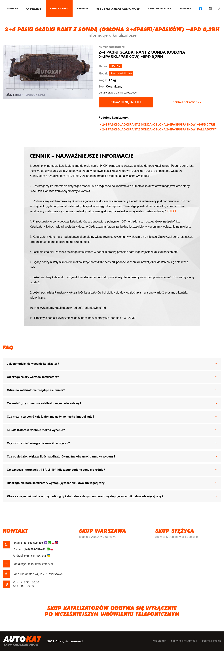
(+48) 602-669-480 (32, 542)
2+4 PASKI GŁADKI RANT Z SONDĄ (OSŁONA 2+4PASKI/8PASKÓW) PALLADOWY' (159, 129)
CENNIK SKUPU (59, 8)
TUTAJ (171, 210)
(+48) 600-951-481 (34, 548)
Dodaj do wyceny (191, 102)
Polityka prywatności (184, 640)
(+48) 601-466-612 (35, 555)
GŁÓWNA (12, 8)
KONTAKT (185, 8)
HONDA (115, 66)
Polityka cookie (211, 640)
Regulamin (159, 640)
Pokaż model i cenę (121, 73)
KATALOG (82, 8)
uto (22, 641)
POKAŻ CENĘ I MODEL (129, 102)
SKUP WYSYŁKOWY (159, 8)
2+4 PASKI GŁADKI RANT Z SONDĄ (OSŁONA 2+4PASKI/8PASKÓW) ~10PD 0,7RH (158, 124)
